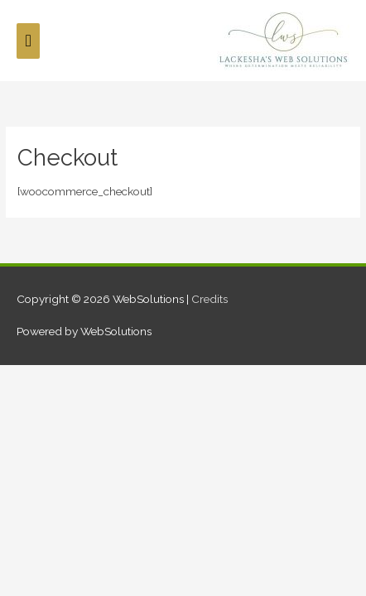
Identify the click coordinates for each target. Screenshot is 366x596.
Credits (209, 298)
